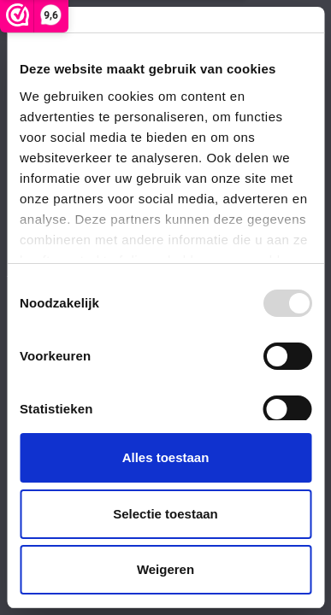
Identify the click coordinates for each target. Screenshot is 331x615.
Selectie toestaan (165, 514)
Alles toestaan (166, 457)
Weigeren (165, 569)
